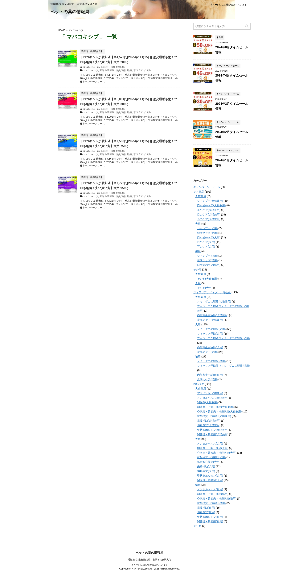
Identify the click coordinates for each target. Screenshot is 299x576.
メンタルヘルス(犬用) (210, 443)
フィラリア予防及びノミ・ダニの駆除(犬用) (223, 338)
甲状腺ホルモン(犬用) (210, 475)
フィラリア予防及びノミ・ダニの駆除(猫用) (223, 365)
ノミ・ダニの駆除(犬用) (211, 329)
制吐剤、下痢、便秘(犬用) (212, 448)
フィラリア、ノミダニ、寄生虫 (212, 292)
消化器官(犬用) (206, 471)
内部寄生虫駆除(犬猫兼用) (212, 315)
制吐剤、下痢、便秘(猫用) (212, 493)
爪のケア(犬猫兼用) (208, 209)
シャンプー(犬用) (207, 228)
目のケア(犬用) (206, 242)
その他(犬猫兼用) (207, 278)
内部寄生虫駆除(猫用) (210, 374)
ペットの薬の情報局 (69, 12)
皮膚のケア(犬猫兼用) (210, 319)
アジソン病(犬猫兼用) (210, 393)
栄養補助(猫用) (206, 507)
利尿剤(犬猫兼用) (207, 402)
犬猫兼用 (200, 196)
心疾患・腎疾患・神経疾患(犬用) (216, 452)
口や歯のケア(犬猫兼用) (211, 205)
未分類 (197, 526)
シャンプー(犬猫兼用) (210, 200)
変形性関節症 (107, 70)
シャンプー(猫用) (207, 255)
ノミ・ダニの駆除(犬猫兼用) (214, 301)
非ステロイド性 (142, 70)
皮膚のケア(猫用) (207, 379)
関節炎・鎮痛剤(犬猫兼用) (212, 434)
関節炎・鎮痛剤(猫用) (210, 521)
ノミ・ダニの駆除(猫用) (211, 361)
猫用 (198, 251)
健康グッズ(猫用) (207, 260)
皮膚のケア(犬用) (207, 351)
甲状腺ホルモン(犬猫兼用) (212, 429)
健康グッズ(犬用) (207, 232)
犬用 (198, 223)
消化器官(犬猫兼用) (208, 425)
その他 (197, 269)
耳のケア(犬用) (206, 246)
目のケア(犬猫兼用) (208, 214)
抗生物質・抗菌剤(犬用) (211, 457)
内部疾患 (198, 384)
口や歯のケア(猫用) (208, 264)
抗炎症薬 (121, 70)
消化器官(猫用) (206, 512)
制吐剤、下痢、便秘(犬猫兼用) (215, 406)
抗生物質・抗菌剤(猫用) (211, 503)
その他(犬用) (204, 287)
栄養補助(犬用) (206, 466)
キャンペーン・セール (206, 187)
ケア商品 (198, 191)
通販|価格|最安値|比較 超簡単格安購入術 (149, 559)
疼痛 (129, 70)
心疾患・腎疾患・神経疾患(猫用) (216, 498)
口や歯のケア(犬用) (208, 237)
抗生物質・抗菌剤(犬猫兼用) (214, 416)
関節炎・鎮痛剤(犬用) (113, 66)
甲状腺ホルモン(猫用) (210, 516)
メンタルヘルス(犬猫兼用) (212, 397)
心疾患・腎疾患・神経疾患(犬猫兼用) (219, 411)
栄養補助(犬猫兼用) (208, 420)
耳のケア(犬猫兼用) (208, 219)
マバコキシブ (90, 70)
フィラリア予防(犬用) (210, 333)
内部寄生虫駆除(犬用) (210, 347)
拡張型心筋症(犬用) (208, 461)
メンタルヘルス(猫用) (210, 489)
